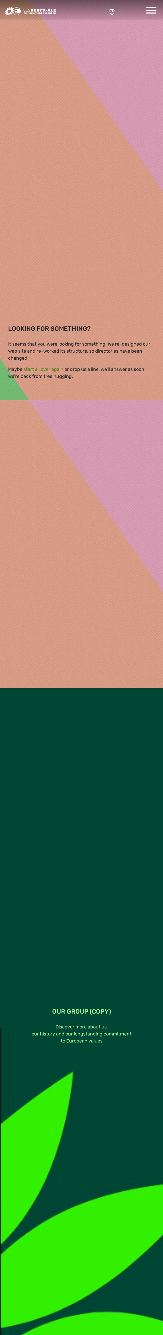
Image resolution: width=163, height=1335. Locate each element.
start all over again (43, 369)
